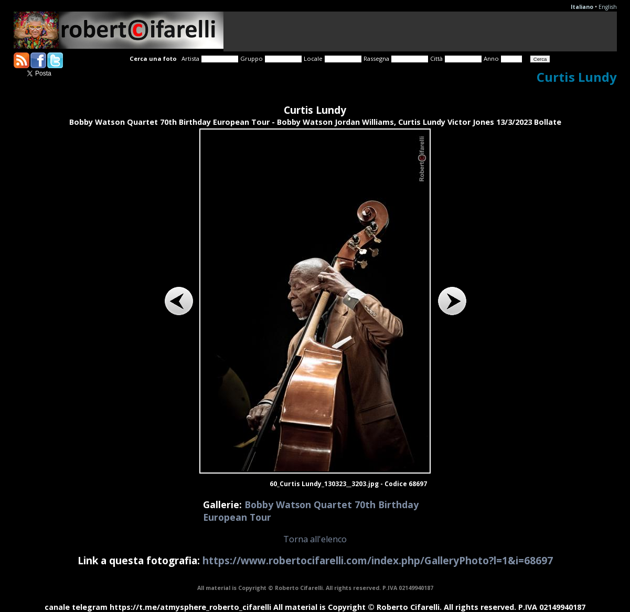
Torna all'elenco (315, 539)
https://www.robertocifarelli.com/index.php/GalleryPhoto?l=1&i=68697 (377, 560)
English (608, 6)
